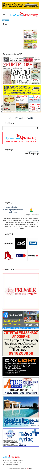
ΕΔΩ (23, 228)
